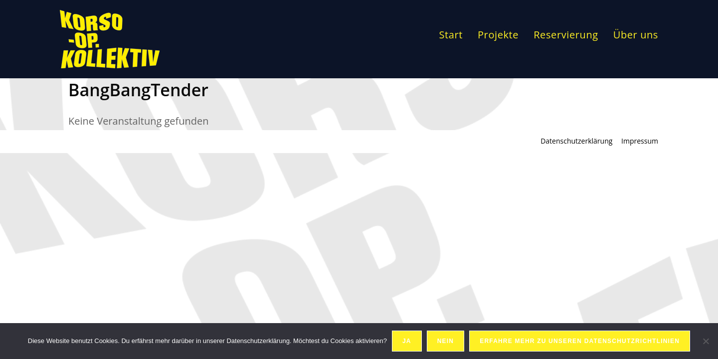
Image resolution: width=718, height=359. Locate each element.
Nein (445, 341)
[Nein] (706, 341)
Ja (406, 341)
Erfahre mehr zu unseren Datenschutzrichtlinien (580, 341)
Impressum (639, 141)
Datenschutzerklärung (576, 141)
